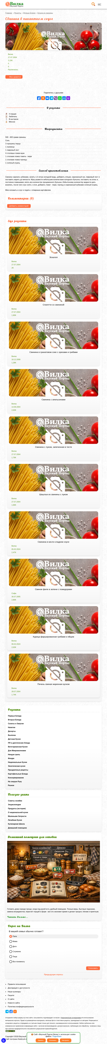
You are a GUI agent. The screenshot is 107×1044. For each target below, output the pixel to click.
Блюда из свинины (45, 13)
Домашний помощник (17, 828)
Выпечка (12, 735)
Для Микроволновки (17, 751)
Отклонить (52, 1040)
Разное (11, 785)
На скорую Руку (15, 781)
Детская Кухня (14, 739)
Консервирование (16, 778)
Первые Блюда (14, 716)
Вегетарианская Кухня (18, 747)
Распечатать (13, 70)
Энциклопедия (14, 805)
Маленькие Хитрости (17, 816)
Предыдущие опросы (53, 974)
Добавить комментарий (19, 206)
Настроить (65, 1040)
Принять (41, 1040)
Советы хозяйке (15, 801)
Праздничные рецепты (18, 770)
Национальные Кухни (17, 762)
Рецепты (17, 13)
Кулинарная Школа (16, 824)
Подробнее (56, 1036)
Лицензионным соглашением (71, 1018)
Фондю (11, 758)
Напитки (11, 727)
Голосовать (93, 968)
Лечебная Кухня (15, 820)
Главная (8, 13)
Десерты (12, 731)
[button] (3, 1040)
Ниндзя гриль (14, 754)
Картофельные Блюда (18, 774)
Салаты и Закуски (16, 724)
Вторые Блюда (14, 720)
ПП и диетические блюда (19, 743)
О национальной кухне (18, 812)
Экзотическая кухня (16, 766)
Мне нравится (15, 77)
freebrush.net (23, 1039)
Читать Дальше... (17, 917)
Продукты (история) (17, 808)
